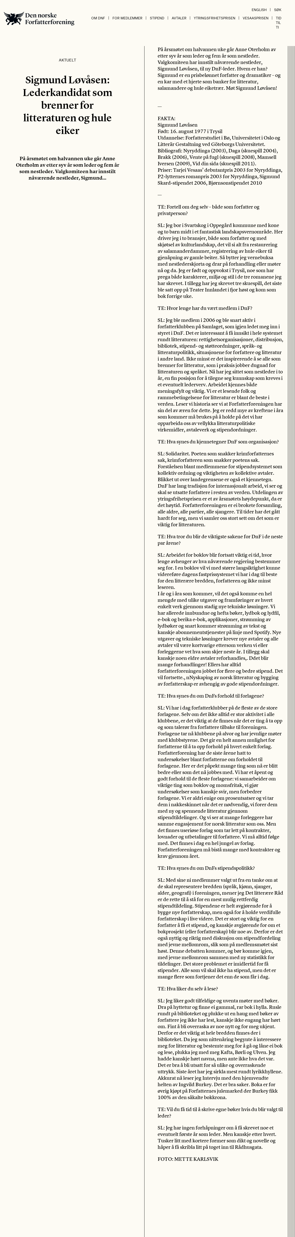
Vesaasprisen (255, 18)
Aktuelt (67, 60)
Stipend (157, 18)
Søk (277, 10)
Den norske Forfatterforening (39, 19)
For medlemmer (127, 18)
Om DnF (98, 18)
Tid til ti (278, 22)
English (259, 10)
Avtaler (179, 18)
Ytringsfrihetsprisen (214, 18)
